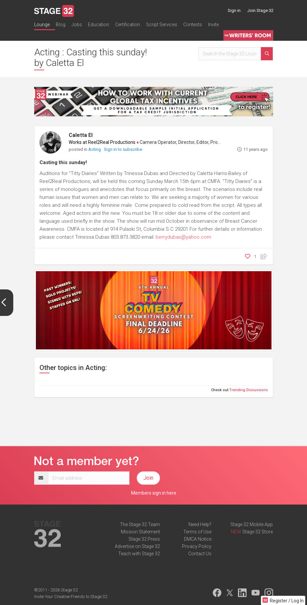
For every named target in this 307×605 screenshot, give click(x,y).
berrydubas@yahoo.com (183, 237)
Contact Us (199, 553)
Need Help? (200, 524)
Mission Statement (140, 531)
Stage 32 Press (144, 539)
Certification (127, 24)
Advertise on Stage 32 (137, 546)
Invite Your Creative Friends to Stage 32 (70, 596)
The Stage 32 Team (140, 524)
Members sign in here (153, 493)
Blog (60, 24)
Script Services (161, 24)
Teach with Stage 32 (139, 553)
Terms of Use (197, 531)
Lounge (42, 24)
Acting (95, 149)
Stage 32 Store (257, 531)
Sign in (234, 10)
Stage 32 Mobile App (251, 524)
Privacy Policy (196, 546)
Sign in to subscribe (123, 149)
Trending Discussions (248, 390)
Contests (192, 24)
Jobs (76, 24)
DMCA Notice (197, 539)
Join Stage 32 (260, 10)
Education (98, 24)
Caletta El (81, 135)
